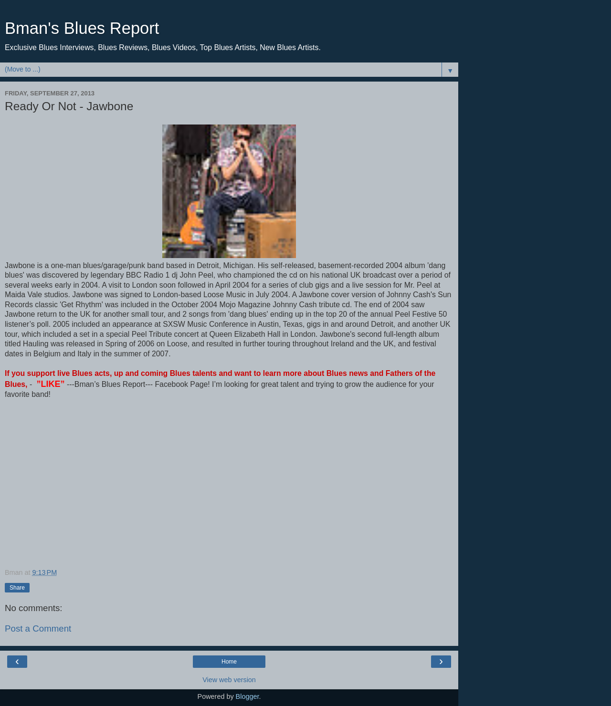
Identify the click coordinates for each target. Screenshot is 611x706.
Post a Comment (38, 628)
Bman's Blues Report (82, 28)
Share (17, 587)
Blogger (247, 696)
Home (229, 661)
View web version (229, 680)
